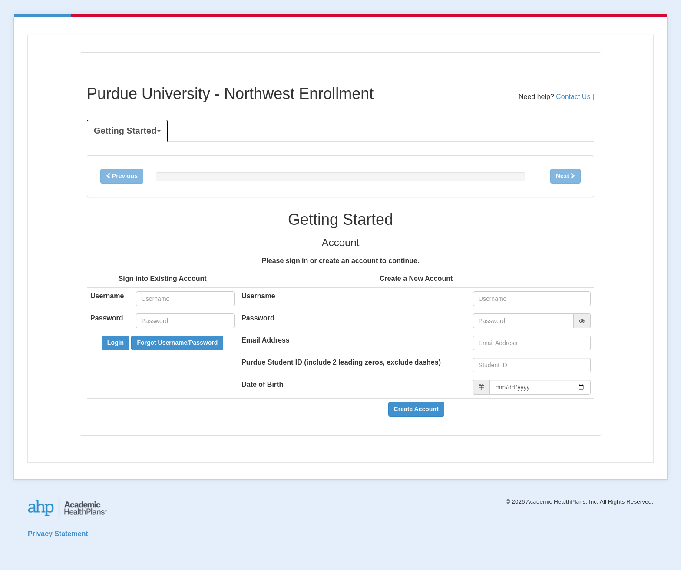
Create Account (416, 408)
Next (565, 175)
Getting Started (127, 130)
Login (115, 342)
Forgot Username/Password (177, 342)
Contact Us (573, 96)
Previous (122, 175)
